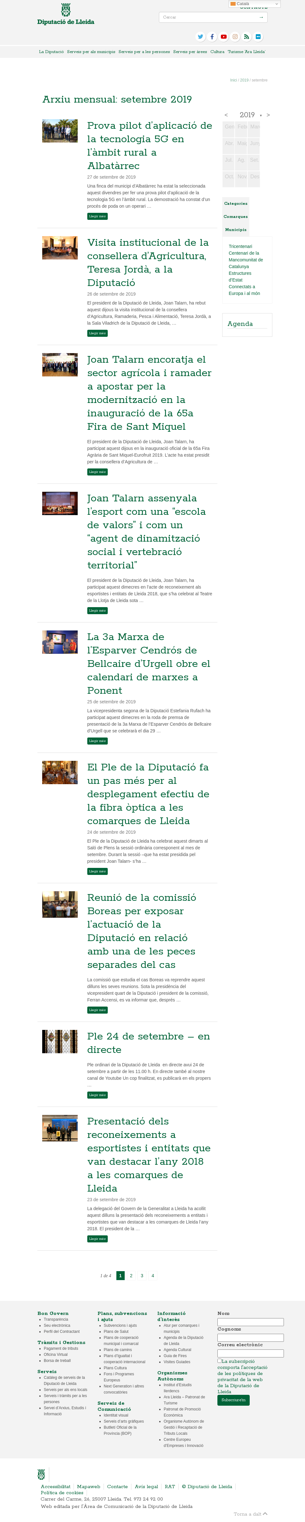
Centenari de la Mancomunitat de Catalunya (246, 260)
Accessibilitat (55, 1487)
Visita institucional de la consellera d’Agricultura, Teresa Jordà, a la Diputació (148, 263)
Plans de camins (118, 1350)
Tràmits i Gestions (61, 1343)
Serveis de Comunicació (114, 1406)
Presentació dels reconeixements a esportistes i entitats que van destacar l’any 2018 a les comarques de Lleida (149, 1155)
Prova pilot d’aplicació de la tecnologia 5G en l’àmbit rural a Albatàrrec (149, 146)
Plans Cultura (115, 1368)
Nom (223, 1313)
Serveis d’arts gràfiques (124, 1421)
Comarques (235, 216)
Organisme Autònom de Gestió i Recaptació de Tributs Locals (184, 1427)
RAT (170, 1487)
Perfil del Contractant (62, 1331)
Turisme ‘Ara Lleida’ (246, 52)
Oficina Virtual (55, 1354)
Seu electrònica (57, 1325)
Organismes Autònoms (172, 1376)
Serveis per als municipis (91, 52)
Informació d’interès (171, 1316)
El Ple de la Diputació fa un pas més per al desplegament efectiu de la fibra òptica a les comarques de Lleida (148, 794)
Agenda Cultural (177, 1350)
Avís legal (146, 1487)
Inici (233, 80)
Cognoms (229, 1329)
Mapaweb (88, 1487)
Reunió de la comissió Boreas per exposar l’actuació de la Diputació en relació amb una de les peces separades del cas (141, 931)
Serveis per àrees (190, 52)
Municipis (235, 230)
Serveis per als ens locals (65, 1389)
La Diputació (51, 52)
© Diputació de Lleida (207, 1487)
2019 (244, 80)
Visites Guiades (177, 1362)
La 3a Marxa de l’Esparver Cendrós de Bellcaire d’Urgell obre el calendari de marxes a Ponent (148, 664)
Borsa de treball (57, 1360)
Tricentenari (240, 246)
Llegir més (97, 216)
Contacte (254, 7)
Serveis (47, 1372)
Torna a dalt (251, 1513)
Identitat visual (116, 1415)
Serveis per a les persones (144, 52)
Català (240, 3)
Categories (235, 203)
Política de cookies (62, 1493)
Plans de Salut (116, 1331)
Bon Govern (53, 1313)
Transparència (56, 1319)
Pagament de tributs (61, 1348)
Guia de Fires (175, 1356)
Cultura (217, 52)
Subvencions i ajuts (120, 1325)
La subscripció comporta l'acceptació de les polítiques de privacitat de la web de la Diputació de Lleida (242, 1376)
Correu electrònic (240, 1345)
